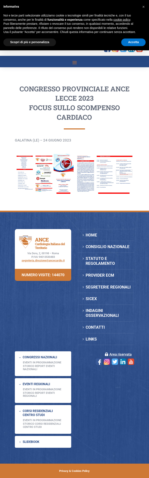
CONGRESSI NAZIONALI (40, 357)
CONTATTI (95, 327)
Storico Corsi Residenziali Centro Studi (42, 425)
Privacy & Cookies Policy (74, 471)
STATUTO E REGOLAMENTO (100, 261)
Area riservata (120, 354)
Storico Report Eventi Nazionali (39, 367)
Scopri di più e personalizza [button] (29, 42)
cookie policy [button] (121, 19)
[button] (143, 6)
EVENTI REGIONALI (36, 384)
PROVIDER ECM (100, 275)
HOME (91, 235)
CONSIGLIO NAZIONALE (108, 246)
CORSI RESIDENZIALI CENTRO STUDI (38, 413)
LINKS (91, 339)
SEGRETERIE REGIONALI (108, 287)
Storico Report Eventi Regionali (39, 394)
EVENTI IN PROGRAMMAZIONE (42, 362)
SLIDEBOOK (31, 442)
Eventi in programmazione (42, 420)
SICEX (91, 298)
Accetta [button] (133, 42)
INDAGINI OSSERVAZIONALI (102, 313)
